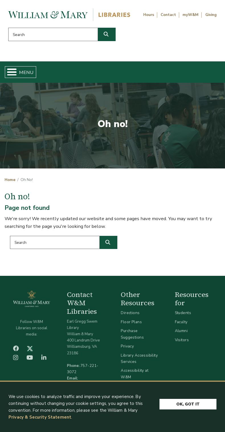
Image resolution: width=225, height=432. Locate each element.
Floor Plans (131, 322)
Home (10, 179)
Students (183, 313)
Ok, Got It (188, 404)
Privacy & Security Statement (40, 417)
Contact (168, 14)
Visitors (182, 340)
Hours (148, 14)
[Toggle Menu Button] (9, 72)
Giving (211, 14)
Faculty (181, 322)
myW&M (191, 14)
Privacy (127, 346)
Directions (130, 313)
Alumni (181, 330)
